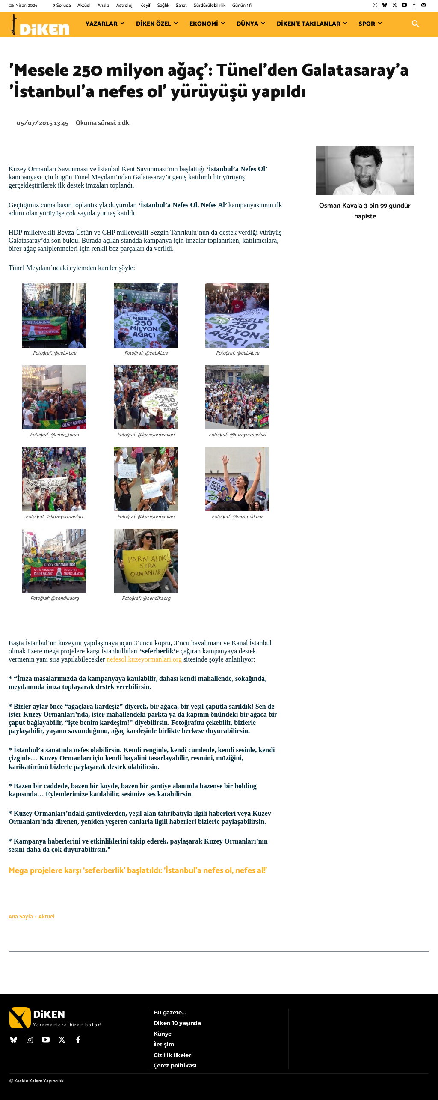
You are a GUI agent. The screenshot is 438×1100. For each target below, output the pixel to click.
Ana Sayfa (21, 917)
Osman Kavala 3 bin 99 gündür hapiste (365, 211)
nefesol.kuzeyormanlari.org (144, 659)
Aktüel (46, 917)
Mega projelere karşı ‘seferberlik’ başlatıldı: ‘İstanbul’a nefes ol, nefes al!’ (138, 870)
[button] (416, 24)
